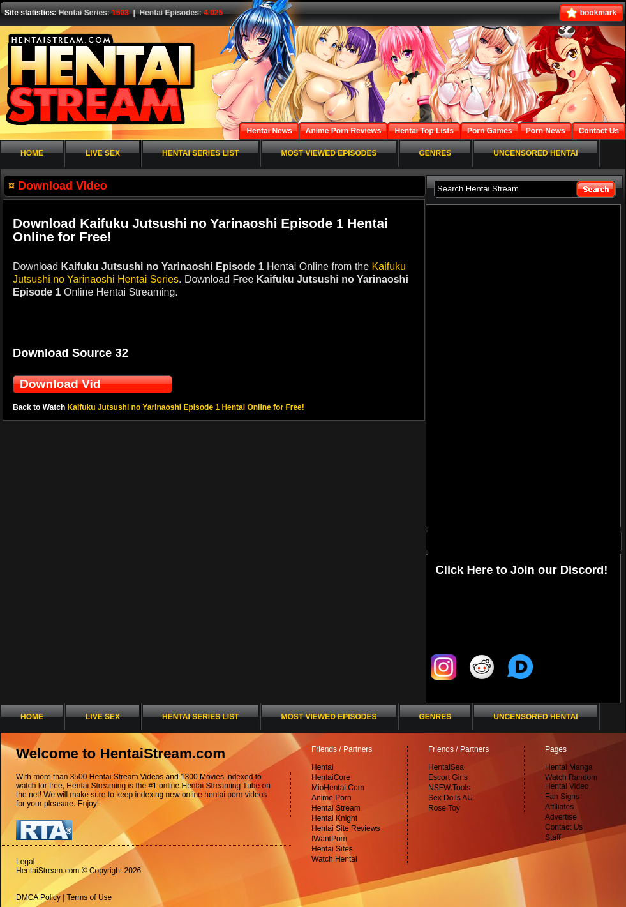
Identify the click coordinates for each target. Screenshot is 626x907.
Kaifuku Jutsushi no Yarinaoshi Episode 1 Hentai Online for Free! (186, 407)
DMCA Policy (38, 897)
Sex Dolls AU (450, 797)
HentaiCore (330, 777)
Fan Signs (562, 796)
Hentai (322, 767)
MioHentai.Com (337, 787)
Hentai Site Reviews (345, 828)
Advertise (561, 817)
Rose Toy (444, 808)
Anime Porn (331, 797)
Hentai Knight (334, 818)
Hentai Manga (569, 767)
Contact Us (564, 827)
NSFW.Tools (449, 787)
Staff (552, 837)
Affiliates (559, 806)
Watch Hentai (334, 859)
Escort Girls (448, 777)
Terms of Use (89, 897)
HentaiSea (446, 767)
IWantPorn (329, 838)
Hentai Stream (336, 808)
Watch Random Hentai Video (571, 782)
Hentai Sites (332, 848)
